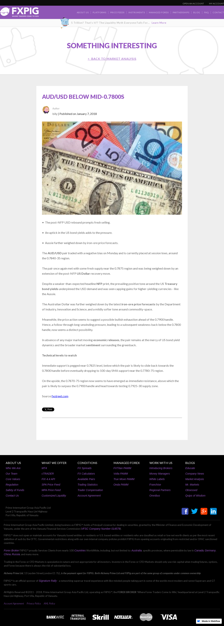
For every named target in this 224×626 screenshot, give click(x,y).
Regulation (12, 484)
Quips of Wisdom (195, 495)
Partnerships (181, 12)
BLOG (196, 12)
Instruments (136, 12)
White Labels (157, 479)
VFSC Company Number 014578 (100, 528)
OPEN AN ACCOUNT (193, 3)
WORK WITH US (160, 463)
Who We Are (13, 468)
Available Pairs (86, 479)
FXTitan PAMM (122, 468)
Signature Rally (48, 580)
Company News (194, 473)
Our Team (11, 473)
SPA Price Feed (51, 484)
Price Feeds (117, 12)
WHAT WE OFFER (54, 463)
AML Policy (49, 603)
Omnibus (154, 495)
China (7, 554)
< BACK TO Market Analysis (112, 58)
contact (218, 12)
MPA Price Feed (51, 490)
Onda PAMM (121, 484)
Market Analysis (194, 479)
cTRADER (48, 473)
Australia (136, 550)
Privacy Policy (34, 603)
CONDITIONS (87, 463)
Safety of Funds (15, 490)
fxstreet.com (60, 396)
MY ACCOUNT (216, 3)
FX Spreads (85, 468)
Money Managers (159, 473)
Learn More (159, 22)
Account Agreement (89, 495)
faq (206, 12)
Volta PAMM (121, 473)
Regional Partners (160, 490)
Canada (199, 550)
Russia (16, 554)
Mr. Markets (192, 484)
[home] (19, 13)
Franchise (155, 484)
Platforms (99, 12)
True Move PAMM (124, 479)
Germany (210, 550)
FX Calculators (86, 473)
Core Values (13, 479)
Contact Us (12, 495)
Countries (80, 550)
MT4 (44, 468)
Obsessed (191, 490)
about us (83, 12)
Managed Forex (159, 12)
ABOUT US (13, 463)
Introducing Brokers (160, 468)
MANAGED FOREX (127, 463)
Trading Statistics (88, 484)
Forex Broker (11, 550)
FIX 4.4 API (48, 479)
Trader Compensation (90, 490)
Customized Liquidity (54, 495)
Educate (190, 468)
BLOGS (190, 463)
